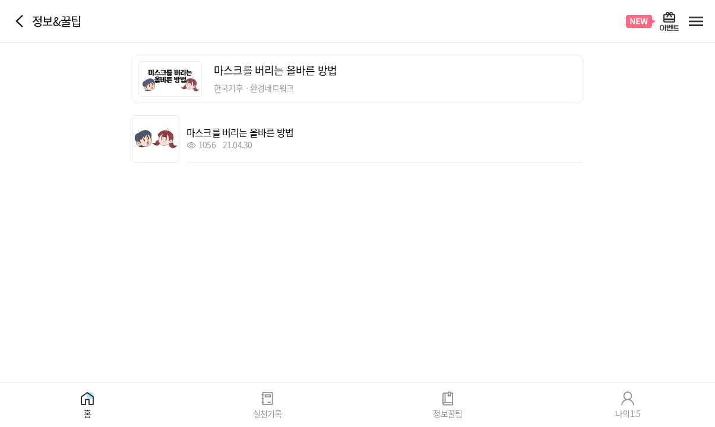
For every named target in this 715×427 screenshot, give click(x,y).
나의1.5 (627, 412)
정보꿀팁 (447, 412)
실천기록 (267, 412)
